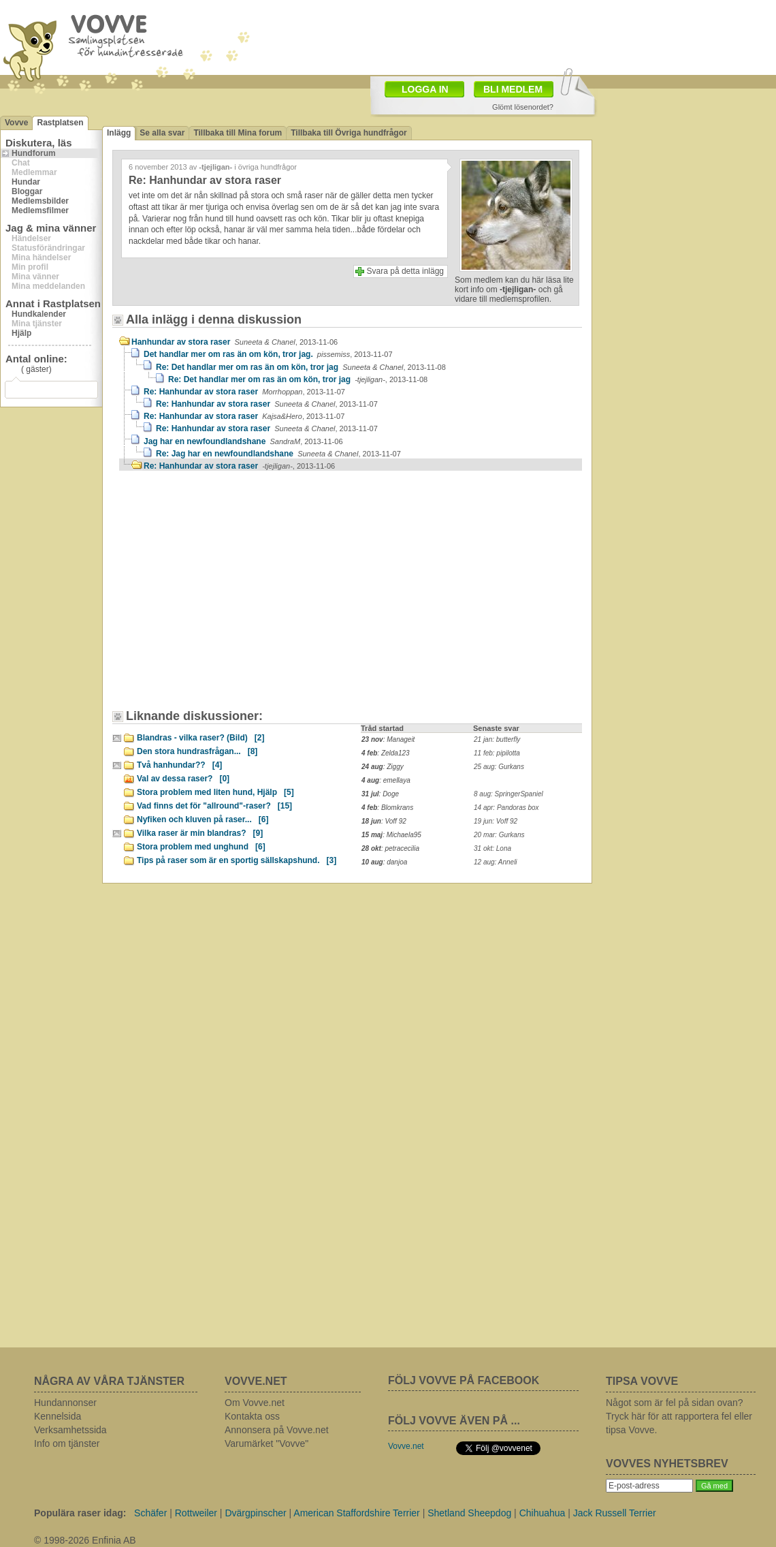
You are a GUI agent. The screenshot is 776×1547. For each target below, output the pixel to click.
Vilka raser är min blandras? (200, 833)
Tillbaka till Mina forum (237, 133)
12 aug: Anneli (495, 862)
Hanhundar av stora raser (234, 342)
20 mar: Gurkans (499, 835)
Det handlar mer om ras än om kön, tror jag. (268, 354)
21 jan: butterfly (497, 739)
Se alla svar (162, 133)
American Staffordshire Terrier (356, 1512)
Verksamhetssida (70, 1429)
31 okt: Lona (492, 848)
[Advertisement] (235, 597)
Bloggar (27, 191)
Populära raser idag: (80, 1512)
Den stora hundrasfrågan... (197, 751)
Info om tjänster (67, 1443)
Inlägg (119, 133)
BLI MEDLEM (513, 89)
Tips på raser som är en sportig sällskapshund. (236, 860)
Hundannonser (65, 1402)
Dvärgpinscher (255, 1512)
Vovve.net (406, 1446)
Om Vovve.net (255, 1402)
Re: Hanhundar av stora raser (244, 391)
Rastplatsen (60, 122)
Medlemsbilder (40, 201)
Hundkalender (39, 314)
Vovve (16, 122)
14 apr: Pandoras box (506, 807)
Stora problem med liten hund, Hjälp (215, 792)
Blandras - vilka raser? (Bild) (200, 738)
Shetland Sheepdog (469, 1512)
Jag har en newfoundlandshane (243, 441)
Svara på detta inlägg (405, 271)
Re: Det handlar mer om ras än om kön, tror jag (301, 367)
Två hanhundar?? (179, 765)
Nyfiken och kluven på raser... (202, 819)
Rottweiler (196, 1512)
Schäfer (150, 1512)
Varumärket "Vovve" (266, 1443)
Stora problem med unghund (201, 846)
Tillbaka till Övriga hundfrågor (348, 133)
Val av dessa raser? (183, 778)
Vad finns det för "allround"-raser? (214, 806)
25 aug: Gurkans (499, 766)
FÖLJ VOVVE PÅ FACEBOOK (463, 1380)
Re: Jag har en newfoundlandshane (278, 453)
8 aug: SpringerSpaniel (508, 794)
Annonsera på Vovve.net (277, 1429)
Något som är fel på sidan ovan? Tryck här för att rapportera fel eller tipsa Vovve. (679, 1416)
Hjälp (21, 333)
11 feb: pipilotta (497, 753)
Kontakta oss (252, 1416)
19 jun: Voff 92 (495, 821)
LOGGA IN (425, 89)
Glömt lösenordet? (522, 107)
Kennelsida (57, 1416)
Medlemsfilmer (40, 210)
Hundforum (34, 153)
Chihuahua (542, 1512)
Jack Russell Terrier (614, 1512)
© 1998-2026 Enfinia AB (85, 1540)
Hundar (26, 182)
